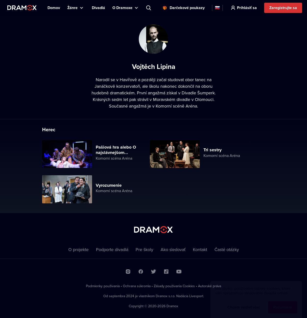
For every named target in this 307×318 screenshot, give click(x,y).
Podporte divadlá (112, 249)
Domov (53, 8)
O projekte (78, 249)
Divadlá (98, 8)
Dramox (22, 8)
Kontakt (200, 249)
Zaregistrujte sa (283, 8)
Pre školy (144, 249)
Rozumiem (282, 302)
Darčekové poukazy (187, 8)
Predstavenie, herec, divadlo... (149, 8)
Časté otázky (226, 249)
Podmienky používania (103, 286)
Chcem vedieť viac (243, 302)
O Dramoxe (122, 8)
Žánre (72, 8)
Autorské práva (209, 286)
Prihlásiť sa (247, 8)
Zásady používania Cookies (174, 286)
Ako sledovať (173, 249)
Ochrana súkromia (137, 286)
